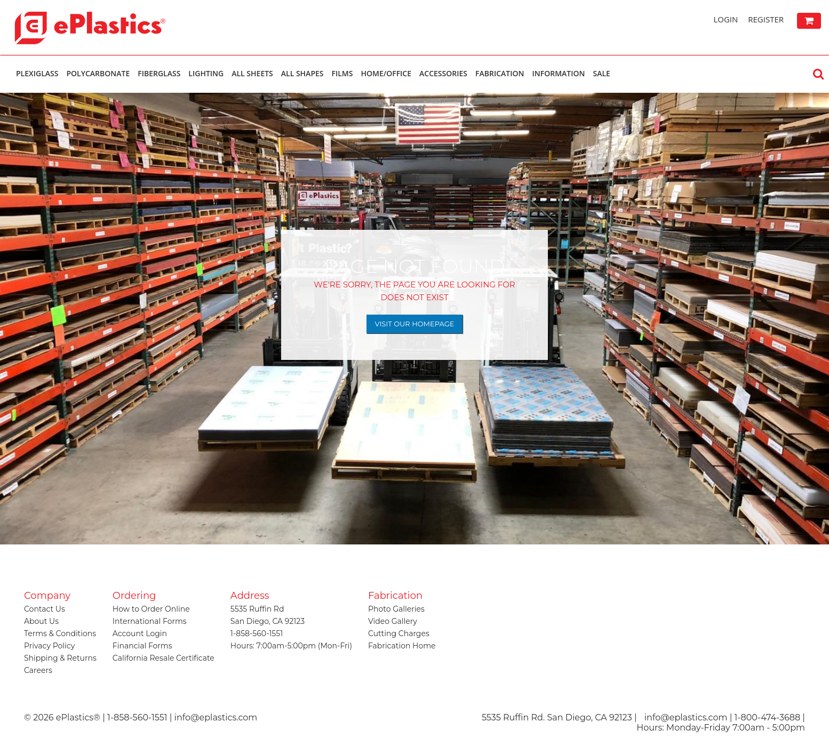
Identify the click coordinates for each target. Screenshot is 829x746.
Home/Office (386, 73)
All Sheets (252, 73)
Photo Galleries (396, 609)
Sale (601, 73)
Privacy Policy (49, 646)
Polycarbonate (98, 73)
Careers (38, 670)
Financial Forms (142, 646)
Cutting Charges (398, 633)
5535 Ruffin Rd (257, 609)
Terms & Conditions (60, 633)
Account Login (140, 633)
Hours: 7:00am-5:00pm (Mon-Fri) (291, 646)
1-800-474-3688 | (770, 717)
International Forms (150, 621)
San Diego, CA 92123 (267, 621)
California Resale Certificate (163, 658)
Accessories (443, 73)
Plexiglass (37, 73)
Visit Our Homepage (415, 323)
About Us (41, 621)
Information (558, 73)
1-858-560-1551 (256, 633)
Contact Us (44, 609)
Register (766, 19)
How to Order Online (151, 609)
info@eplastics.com (686, 717)
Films (342, 73)
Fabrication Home (402, 646)
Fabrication (499, 73)
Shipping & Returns (60, 658)
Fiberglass (159, 73)
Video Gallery (392, 621)
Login (725, 19)
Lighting (206, 73)
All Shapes (302, 73)
